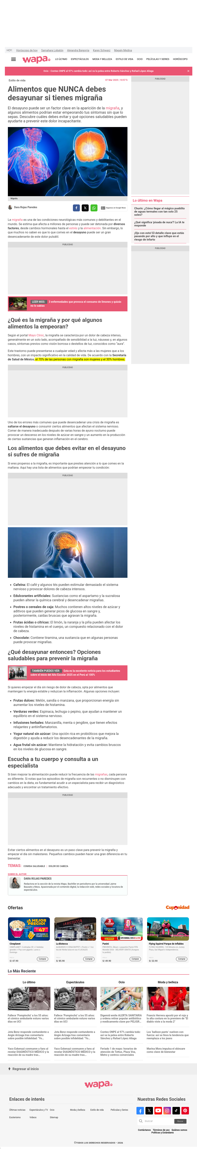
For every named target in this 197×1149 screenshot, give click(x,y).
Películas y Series (119, 1110)
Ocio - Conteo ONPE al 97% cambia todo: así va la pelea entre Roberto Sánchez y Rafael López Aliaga (98, 71)
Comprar (42, 959)
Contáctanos (144, 1130)
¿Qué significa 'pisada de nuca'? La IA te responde (159, 224)
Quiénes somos (179, 1130)
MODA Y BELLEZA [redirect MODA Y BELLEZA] (102, 59)
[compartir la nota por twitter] (85, 207)
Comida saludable (34, 866)
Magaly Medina (123, 50)
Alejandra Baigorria (78, 50)
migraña (112, 108)
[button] (188, 71)
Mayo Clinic (36, 335)
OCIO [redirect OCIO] (140, 59)
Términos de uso (161, 1130)
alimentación (92, 228)
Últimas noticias (17, 1110)
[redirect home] (36, 60)
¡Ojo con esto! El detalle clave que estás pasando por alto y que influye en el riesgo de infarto (159, 236)
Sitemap (54, 1117)
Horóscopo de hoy (26, 50)
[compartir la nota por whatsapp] (94, 207)
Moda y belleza (77, 1110)
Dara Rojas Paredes (25, 207)
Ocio (52, 1110)
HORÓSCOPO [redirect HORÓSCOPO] (180, 59)
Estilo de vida (17, 80)
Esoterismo (15, 1117)
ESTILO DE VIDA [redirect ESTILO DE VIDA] (124, 59)
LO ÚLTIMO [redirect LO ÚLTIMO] (61, 59)
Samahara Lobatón (52, 50)
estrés (73, 228)
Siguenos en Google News (113, 208)
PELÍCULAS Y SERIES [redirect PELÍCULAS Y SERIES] (157, 59)
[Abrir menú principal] (13, 59)
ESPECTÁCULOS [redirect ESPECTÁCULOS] (80, 59)
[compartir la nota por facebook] (76, 207)
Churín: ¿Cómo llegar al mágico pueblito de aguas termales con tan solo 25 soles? (159, 212)
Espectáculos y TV (39, 1110)
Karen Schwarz (101, 50)
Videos (33, 1117)
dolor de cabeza (58, 866)
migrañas (100, 774)
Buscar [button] (180, 1121)
